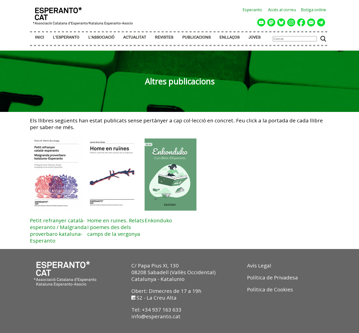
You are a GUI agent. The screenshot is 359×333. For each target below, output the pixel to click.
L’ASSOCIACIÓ (101, 37)
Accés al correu (282, 9)
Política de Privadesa (272, 277)
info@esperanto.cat (155, 316)
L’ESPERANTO (66, 37)
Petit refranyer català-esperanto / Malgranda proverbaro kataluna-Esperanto (58, 230)
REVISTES (164, 37)
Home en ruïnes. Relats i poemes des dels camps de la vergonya (115, 227)
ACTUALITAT (134, 37)
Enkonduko (158, 220)
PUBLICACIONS (196, 37)
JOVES (255, 37)
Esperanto (252, 9)
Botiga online (313, 9)
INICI (39, 37)
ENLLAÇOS (229, 37)
